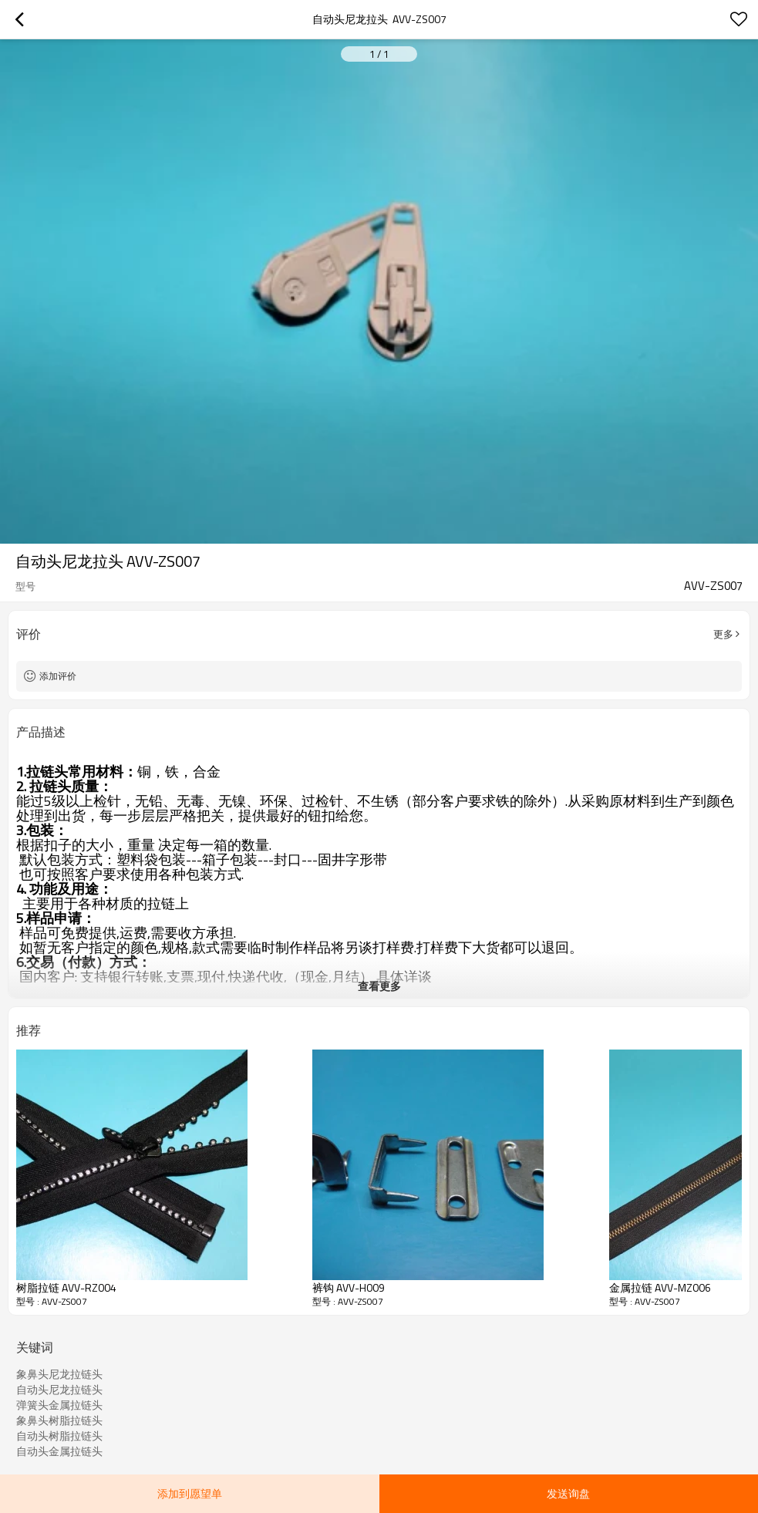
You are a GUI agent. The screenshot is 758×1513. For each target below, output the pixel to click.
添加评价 (57, 676)
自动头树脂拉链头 (59, 1436)
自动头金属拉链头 (59, 1451)
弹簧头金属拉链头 (59, 1405)
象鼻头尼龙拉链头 (59, 1374)
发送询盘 (568, 1493)
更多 (723, 634)
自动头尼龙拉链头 (59, 1389)
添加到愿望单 (189, 1493)
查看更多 (379, 986)
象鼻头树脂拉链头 (59, 1420)
